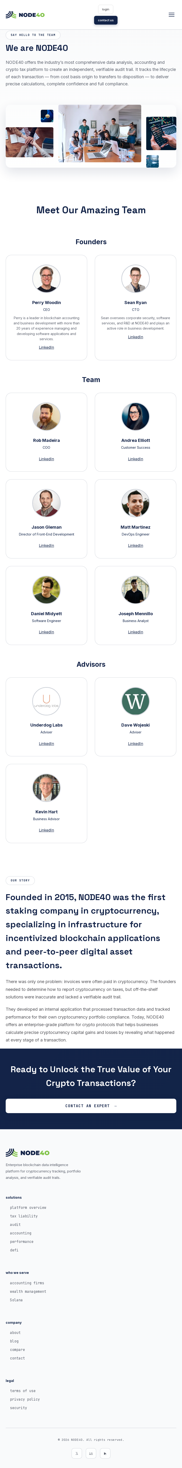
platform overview (28, 1207)
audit (15, 1224)
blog (14, 1341)
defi (14, 1250)
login (105, 9)
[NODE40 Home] (25, 14)
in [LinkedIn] (91, 1453)
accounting (20, 1233)
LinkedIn (46, 347)
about (15, 1332)
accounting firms (27, 1283)
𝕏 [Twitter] (77, 1453)
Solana (16, 1300)
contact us (106, 20)
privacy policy (25, 1399)
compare (17, 1349)
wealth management (28, 1291)
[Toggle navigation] (171, 14)
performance (21, 1241)
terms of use (23, 1391)
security (18, 1408)
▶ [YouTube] (105, 1453)
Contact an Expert (87, 1105)
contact (17, 1358)
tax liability (24, 1216)
